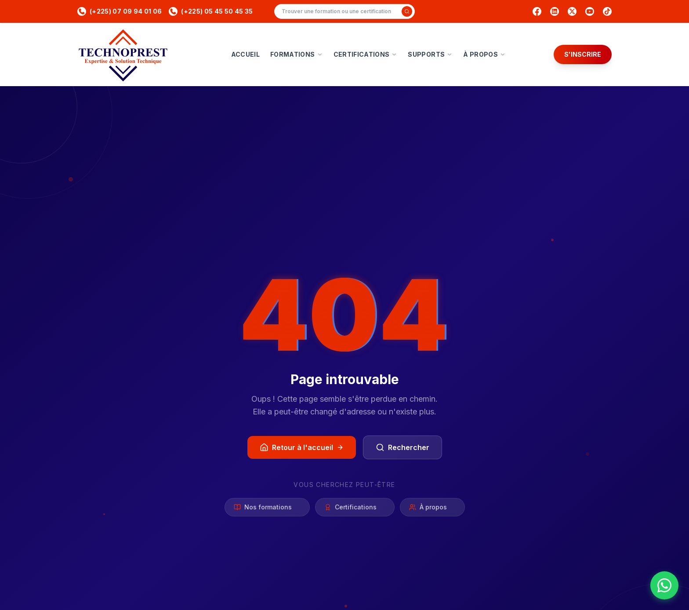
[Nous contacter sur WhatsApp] (664, 585)
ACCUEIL (245, 54)
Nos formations (267, 508)
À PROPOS (484, 54)
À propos (432, 508)
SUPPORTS (430, 54)
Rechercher (402, 447)
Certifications (354, 508)
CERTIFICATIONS (366, 54)
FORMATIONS (296, 54)
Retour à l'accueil (302, 447)
